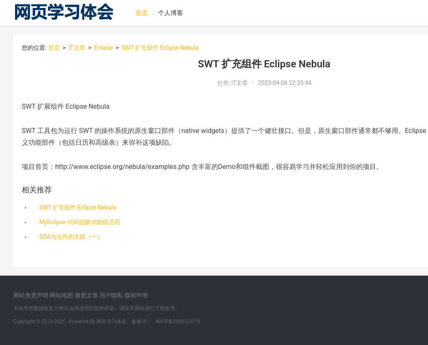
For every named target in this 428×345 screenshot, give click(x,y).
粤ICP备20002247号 (177, 322)
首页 (141, 13)
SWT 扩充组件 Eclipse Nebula (159, 47)
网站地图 (62, 295)
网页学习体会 (112, 322)
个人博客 (170, 13)
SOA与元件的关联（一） (71, 236)
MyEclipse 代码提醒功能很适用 (79, 222)
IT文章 (77, 47)
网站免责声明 (31, 295)
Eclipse (103, 47)
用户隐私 (111, 295)
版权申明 (136, 295)
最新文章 (87, 295)
